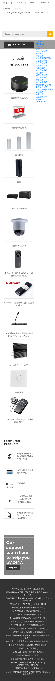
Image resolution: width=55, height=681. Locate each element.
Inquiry (13, 567)
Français (45, 3)
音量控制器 (19, 392)
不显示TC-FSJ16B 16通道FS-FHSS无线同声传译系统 (19, 274)
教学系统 (39, 80)
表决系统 (39, 72)
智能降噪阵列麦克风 (19, 97)
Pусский (6, 8)
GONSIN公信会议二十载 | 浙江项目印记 (27, 588)
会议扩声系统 (41, 82)
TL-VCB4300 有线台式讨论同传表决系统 (27, 618)
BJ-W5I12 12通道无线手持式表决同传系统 (19, 304)
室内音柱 (19, 154)
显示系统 (39, 91)
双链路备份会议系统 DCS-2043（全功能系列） (25, 515)
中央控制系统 (41, 65)
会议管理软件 (41, 60)
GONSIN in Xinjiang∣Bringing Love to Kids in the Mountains (27, 599)
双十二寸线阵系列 (19, 208)
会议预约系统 (41, 87)
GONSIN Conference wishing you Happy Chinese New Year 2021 (28, 663)
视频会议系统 (41, 96)
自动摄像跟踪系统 (43, 58)
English (6, 3)
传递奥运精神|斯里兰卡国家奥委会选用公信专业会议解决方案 (27, 593)
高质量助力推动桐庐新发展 (22, 659)
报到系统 (39, 56)
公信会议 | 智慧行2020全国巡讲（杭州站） (27, 628)
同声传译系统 (41, 75)
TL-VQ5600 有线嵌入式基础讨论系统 (27, 625)
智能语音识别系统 (43, 84)
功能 (38, 48)
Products (40, 46)
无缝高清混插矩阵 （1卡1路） (27, 668)
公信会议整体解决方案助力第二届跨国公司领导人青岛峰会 (28, 636)
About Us (40, 43)
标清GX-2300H (19, 245)
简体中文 (18, 8)
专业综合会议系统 (16, 645)
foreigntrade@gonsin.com (18, 12)
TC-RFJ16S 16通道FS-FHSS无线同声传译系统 (19, 421)
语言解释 (39, 632)
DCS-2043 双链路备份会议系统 (27, 614)
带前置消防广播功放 (34, 611)
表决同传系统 (41, 70)
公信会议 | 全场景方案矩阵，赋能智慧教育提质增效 (27, 641)
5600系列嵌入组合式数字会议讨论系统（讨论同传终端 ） (19, 334)
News (38, 99)
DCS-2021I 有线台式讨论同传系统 (27, 652)
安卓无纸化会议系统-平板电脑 (25, 471)
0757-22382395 (41, 12)
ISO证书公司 (17, 632)
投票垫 (29, 632)
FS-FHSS (26, 604)
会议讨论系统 (41, 77)
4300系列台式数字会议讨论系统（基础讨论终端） (25, 499)
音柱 (19, 181)
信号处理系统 (41, 51)
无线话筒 (21, 483)
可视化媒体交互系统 (44, 89)
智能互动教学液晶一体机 (33, 621)
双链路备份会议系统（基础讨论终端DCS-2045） (25, 456)
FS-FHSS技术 (17, 611)
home (38, 41)
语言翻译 (40, 659)
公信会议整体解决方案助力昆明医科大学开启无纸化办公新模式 (28, 673)
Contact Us (41, 101)
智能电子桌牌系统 (19, 127)
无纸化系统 (40, 67)
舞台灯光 (39, 94)
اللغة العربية (18, 3)
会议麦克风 (15, 621)
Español (32, 3)
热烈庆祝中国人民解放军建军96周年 (27, 607)
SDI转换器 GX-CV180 (19, 365)
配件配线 (39, 53)
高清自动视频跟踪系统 (36, 645)
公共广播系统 (41, 63)
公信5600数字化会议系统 (27, 655)
